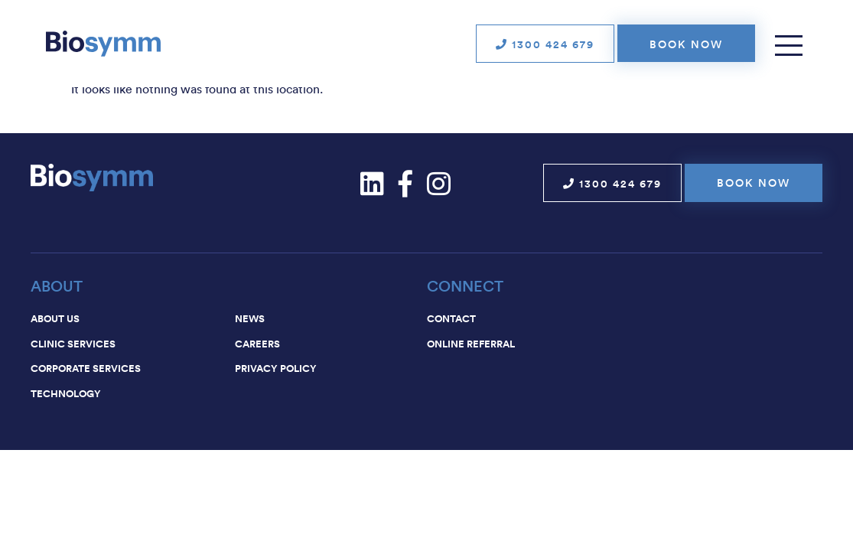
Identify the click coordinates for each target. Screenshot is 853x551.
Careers (257, 343)
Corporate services (86, 368)
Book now (686, 44)
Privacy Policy (276, 368)
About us (55, 318)
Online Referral (471, 343)
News (250, 318)
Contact (451, 318)
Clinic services (73, 343)
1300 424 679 (545, 44)
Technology (66, 393)
